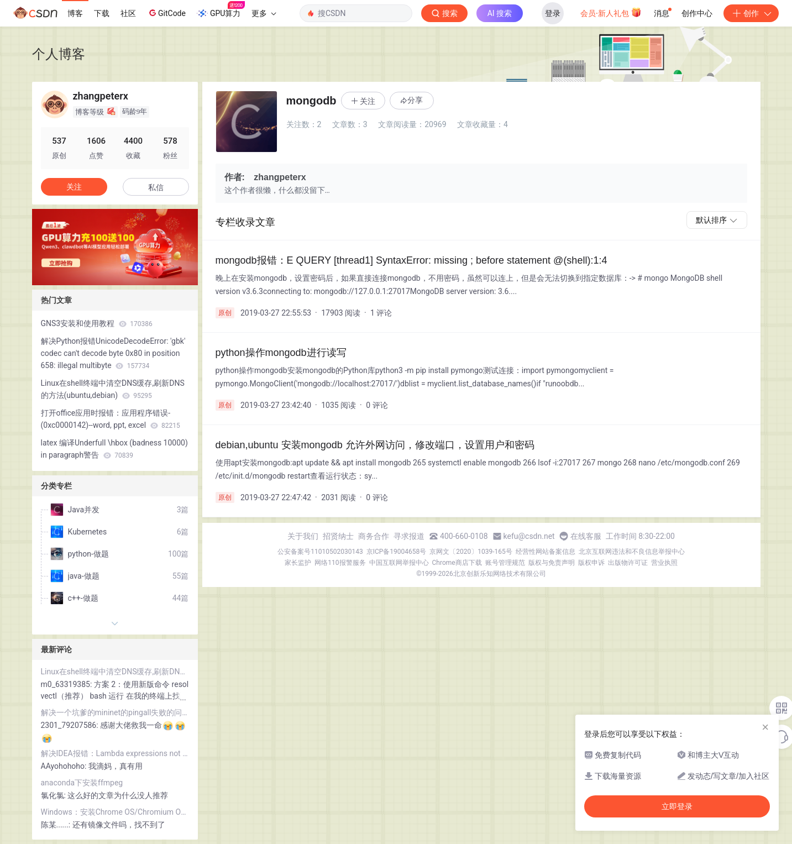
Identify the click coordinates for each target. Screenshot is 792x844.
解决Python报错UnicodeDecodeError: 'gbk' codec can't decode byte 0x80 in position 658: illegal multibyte (113, 353)
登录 (552, 13)
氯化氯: (54, 795)
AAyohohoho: (64, 766)
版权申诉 (591, 563)
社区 (128, 13)
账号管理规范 (505, 563)
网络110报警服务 (339, 563)
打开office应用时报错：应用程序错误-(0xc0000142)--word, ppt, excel (110, 418)
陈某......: (56, 824)
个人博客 (58, 53)
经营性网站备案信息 (545, 551)
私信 (156, 187)
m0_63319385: (67, 684)
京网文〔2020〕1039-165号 (470, 551)
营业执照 (664, 563)
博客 (75, 13)
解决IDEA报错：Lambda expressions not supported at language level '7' (115, 753)
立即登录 (677, 806)
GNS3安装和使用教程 (97, 323)
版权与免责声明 (551, 563)
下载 (101, 13)
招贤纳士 (338, 536)
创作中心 (696, 13)
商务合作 (373, 536)
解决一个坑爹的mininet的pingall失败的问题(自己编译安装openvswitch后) (115, 712)
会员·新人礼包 (611, 12)
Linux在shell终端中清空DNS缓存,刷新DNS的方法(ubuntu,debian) (113, 389)
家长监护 (298, 563)
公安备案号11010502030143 (320, 551)
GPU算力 (221, 10)
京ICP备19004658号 (396, 551)
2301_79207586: (71, 725)
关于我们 (302, 536)
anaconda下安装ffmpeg (82, 782)
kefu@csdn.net (529, 536)
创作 (751, 13)
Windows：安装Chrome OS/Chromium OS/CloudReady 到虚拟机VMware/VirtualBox (115, 812)
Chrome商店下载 (457, 563)
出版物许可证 (628, 563)
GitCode (166, 12)
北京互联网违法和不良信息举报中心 (632, 551)
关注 (74, 186)
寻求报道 (409, 536)
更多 (263, 13)
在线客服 (585, 536)
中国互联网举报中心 (399, 563)
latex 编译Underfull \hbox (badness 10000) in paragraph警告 (114, 448)
